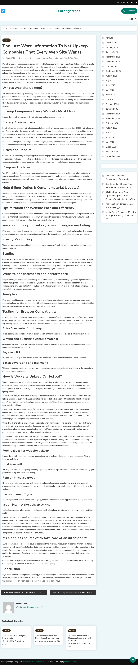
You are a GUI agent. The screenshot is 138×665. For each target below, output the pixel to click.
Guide (42, 58)
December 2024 (113, 114)
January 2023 (112, 151)
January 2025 (112, 109)
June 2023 (110, 137)
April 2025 (110, 95)
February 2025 (112, 104)
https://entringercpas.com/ (33, 607)
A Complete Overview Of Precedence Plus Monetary (47, 637)
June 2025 (110, 85)
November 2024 (113, 118)
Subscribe (129, 11)
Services (59, 58)
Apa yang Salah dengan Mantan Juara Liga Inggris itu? (120, 206)
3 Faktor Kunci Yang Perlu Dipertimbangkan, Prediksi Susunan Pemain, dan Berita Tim (120, 195)
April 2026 (110, 38)
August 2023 (111, 128)
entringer (22, 58)
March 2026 (111, 42)
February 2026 (112, 47)
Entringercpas (69, 11)
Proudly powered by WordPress (35, 662)
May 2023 (110, 142)
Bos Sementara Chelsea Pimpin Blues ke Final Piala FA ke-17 (120, 186)
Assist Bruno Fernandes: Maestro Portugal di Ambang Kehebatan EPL (121, 215)
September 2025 (113, 71)
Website (77, 58)
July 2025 (110, 80)
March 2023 (111, 147)
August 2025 (111, 76)
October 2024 (112, 123)
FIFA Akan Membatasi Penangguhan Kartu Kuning (118, 177)
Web (72, 58)
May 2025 (110, 90)
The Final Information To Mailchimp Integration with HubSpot (79, 638)
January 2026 (112, 52)
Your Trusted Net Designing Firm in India (14, 637)
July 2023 (110, 132)
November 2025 (113, 61)
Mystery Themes (70, 662)
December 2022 (113, 156)
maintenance (50, 58)
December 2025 (113, 57)
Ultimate (66, 58)
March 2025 (111, 99)
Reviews (6, 40)
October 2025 (112, 66)
